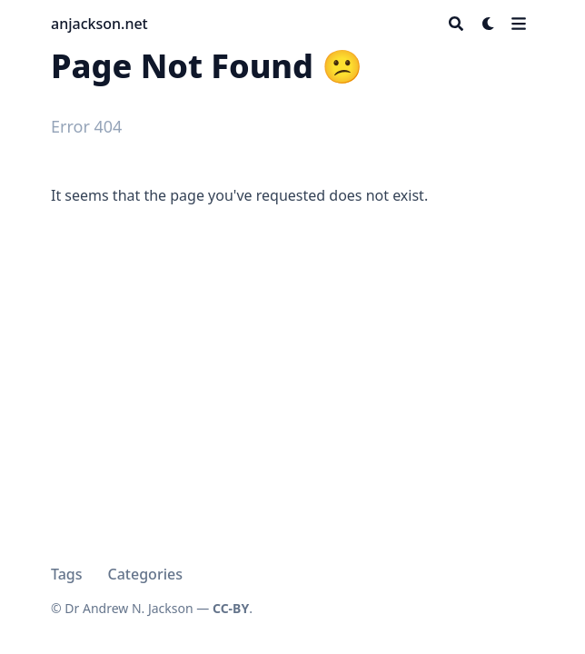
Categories (145, 574)
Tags (67, 574)
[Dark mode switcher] (488, 23)
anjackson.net (99, 24)
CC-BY (231, 608)
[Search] (456, 23)
